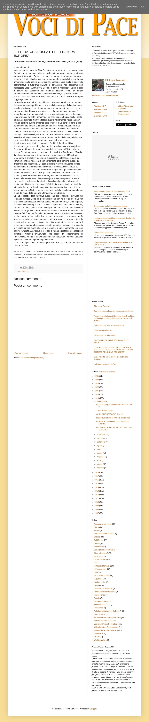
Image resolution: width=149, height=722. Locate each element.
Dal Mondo (98, 540)
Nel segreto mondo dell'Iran (105, 364)
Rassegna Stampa (102, 601)
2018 (97, 472)
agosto (100, 445)
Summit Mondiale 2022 (103, 621)
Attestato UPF (100, 106)
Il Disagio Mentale (101, 566)
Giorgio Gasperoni (116, 80)
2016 (97, 480)
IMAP (96, 572)
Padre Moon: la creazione (105, 592)
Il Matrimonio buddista (103, 330)
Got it (143, 7)
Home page (48, 353)
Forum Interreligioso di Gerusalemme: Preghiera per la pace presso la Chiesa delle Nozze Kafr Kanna (114, 318)
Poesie (97, 598)
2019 (97, 398)
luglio (99, 449)
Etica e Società (100, 553)
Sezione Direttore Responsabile (107, 617)
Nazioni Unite (99, 582)
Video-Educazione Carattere (125, 107)
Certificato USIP (100, 116)
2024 (97, 380)
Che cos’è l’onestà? (102, 306)
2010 (97, 502)
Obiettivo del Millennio (103, 588)
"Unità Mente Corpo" (104, 410)
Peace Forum (99, 595)
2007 (97, 513)
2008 (97, 509)
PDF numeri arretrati (107, 372)
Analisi (97, 530)
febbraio (100, 468)
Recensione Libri (101, 604)
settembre (101, 442)
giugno (100, 453)
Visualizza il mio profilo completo (105, 95)
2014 (97, 487)
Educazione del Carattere (104, 550)
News (96, 585)
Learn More (132, 7)
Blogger (93, 709)
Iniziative (97, 579)
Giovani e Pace (100, 559)
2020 (97, 394)
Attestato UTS (100, 113)
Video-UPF (98, 633)
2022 (97, 387)
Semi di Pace (99, 614)
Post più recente (21, 353)
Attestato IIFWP (100, 109)
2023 (97, 383)
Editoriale (98, 547)
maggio (100, 457)
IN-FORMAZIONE (101, 576)
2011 (97, 498)
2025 (97, 376)
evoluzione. (99, 556)
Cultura (25, 271)
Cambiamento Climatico (104, 534)
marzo (100, 464)
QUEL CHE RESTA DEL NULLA (109, 414)
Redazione (98, 608)
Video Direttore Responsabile (124, 113)
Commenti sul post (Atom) (33, 357)
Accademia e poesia (102, 524)
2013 (97, 491)
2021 (97, 391)
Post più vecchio (75, 353)
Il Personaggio (100, 569)
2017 (97, 476)
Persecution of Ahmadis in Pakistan (109, 325)
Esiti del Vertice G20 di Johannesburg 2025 (112, 191)
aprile (99, 460)
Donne (97, 543)
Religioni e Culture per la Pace (107, 611)
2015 (97, 483)
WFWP (97, 637)
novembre (101, 434)
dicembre (101, 401)
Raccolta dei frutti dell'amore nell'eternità (113, 418)
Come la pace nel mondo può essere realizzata (114, 311)
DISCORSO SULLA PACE (105, 335)
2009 (97, 506)
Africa (96, 527)
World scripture (100, 640)
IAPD (96, 563)
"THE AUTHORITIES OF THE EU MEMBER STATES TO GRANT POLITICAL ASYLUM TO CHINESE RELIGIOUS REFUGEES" (113, 349)
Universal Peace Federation (105, 624)
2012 (97, 494)
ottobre (100, 438)
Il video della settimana (103, 232)
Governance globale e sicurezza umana (110, 206)
